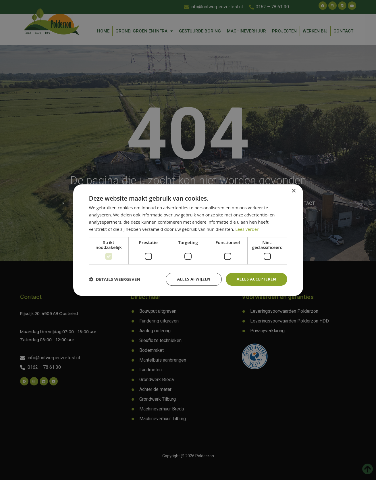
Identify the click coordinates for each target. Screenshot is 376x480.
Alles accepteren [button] (256, 279)
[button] (114, 279)
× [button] (294, 191)
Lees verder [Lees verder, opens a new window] (247, 229)
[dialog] (188, 240)
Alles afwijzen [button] (193, 279)
